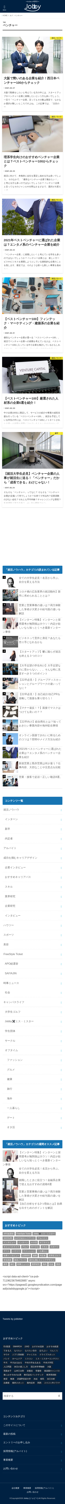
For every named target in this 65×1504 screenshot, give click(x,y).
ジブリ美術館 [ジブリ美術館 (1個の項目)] (18, 1354)
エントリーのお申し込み (16, 1442)
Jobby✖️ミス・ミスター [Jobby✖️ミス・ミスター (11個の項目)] (44, 1234)
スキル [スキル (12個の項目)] (45, 1247)
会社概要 (15, 1488)
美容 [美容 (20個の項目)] (58, 1264)
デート (11, 1117)
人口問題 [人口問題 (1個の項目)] (7, 1367)
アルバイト (9, 848)
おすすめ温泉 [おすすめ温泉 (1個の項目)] (38, 1346)
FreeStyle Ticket (13, 954)
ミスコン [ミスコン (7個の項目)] (29, 1359)
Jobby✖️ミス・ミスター (19, 1021)
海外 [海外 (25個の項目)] (45, 1264)
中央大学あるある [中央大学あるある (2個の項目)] (33, 1362)
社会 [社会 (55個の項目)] (51, 1264)
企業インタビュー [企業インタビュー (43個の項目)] (11, 1255)
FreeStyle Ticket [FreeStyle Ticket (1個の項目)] (24, 1234)
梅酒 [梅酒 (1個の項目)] (12, 1379)
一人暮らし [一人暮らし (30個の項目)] (43, 1251)
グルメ (11, 1069)
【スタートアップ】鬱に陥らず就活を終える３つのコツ (40, 653)
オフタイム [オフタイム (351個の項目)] (45, 1242)
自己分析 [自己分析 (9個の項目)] (51, 1379)
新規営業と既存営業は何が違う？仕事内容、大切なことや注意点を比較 (40, 765)
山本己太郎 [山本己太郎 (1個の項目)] (19, 1371)
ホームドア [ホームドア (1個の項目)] (17, 1359)
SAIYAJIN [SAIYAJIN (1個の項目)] (8, 1238)
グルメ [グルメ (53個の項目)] (25, 1247)
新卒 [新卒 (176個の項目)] (5, 1264)
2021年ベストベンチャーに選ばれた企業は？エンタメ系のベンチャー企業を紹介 (40, 752)
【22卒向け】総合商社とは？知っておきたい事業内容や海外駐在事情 (40, 723)
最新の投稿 (9, 1434)
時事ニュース (11, 982)
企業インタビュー (15, 867)
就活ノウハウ (11, 809)
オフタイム (11, 1050)
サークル (10, 1040)
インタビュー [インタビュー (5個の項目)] (9, 1242)
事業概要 (8, 1460)
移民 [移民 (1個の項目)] (42, 1379)
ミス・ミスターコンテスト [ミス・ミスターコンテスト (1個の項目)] (47, 1359)
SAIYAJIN (11, 973)
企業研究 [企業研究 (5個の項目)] (26, 1255)
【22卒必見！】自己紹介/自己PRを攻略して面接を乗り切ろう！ (39, 696)
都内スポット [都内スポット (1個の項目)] (18, 1383)
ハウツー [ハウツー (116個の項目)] (16, 1251)
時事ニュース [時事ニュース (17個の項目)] (23, 1264)
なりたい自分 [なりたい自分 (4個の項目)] (31, 1350)
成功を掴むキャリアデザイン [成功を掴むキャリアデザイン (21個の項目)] (41, 1260)
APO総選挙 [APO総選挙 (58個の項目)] (9, 1234)
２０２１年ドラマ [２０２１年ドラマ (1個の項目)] (52, 1383)
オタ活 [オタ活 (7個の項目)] (34, 1242)
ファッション (15, 1059)
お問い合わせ (10, 1468)
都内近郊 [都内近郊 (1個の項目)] (31, 1383)
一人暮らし (13, 1107)
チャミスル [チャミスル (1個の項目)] (32, 1354)
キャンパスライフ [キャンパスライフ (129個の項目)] (11, 1247)
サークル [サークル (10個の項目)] (35, 1247)
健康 (9, 1079)
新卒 (7, 828)
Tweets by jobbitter (13, 1319)
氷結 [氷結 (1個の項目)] (35, 1379)
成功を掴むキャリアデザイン (20, 857)
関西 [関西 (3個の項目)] (39, 1383)
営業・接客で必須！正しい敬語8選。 (40, 776)
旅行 (9, 1088)
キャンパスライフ (13, 1002)
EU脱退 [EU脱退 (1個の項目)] (7, 1346)
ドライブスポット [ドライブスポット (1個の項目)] (47, 1354)
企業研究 (10, 905)
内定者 (9, 838)
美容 (6, 944)
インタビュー (13, 915)
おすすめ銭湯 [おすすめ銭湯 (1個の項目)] (52, 1346)
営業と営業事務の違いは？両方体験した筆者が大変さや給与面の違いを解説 (40, 609)
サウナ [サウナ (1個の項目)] (6, 1354)
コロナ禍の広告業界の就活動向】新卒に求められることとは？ (40, 593)
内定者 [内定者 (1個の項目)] (43, 1255)
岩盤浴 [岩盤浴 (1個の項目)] (30, 1371)
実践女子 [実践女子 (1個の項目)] (7, 1371)
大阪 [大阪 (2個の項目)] (49, 1367)
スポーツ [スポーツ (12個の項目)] (54, 1247)
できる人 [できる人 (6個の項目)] (7, 1350)
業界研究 (10, 896)
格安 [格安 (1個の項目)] (5, 1379)
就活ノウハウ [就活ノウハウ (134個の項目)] (20, 1260)
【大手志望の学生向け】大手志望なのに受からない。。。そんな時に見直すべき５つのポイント (40, 669)
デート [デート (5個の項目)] (6, 1251)
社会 (7, 992)
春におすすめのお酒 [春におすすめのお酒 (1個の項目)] (12, 1375)
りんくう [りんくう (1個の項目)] (54, 1350)
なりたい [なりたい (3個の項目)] (18, 1350)
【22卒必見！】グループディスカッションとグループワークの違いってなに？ (40, 683)
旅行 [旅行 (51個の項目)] (12, 1264)
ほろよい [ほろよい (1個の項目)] (43, 1350)
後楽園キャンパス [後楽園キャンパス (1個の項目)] (52, 1371)
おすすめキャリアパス (18, 876)
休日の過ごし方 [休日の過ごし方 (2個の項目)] (21, 1367)
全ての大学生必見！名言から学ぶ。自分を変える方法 (40, 579)
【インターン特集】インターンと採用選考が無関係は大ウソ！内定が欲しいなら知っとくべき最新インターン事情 (32, 625)
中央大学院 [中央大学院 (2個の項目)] (48, 1362)
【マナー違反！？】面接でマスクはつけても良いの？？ (40, 709)
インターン (11, 819)
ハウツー (8, 925)
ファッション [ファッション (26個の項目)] (29, 1251)
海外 (9, 1098)
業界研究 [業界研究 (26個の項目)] (36, 1264)
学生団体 (10, 1030)
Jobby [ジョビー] (31, 1498)
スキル (9, 886)
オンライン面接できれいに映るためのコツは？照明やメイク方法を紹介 (40, 737)
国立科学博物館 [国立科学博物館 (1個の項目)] (37, 1367)
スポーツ (8, 934)
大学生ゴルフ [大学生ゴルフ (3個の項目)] (54, 1255)
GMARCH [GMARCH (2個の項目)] (17, 1346)
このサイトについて (14, 1425)
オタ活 (11, 1127)
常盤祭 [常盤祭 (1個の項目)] (38, 1371)
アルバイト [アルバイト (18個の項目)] (42, 1238)
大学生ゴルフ (13, 1011)
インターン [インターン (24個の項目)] (23, 1242)
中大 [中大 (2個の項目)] (5, 1362)
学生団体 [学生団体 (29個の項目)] (7, 1260)
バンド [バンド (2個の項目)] (6, 1359)
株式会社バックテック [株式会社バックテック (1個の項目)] (33, 1375)
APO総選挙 (11, 963)
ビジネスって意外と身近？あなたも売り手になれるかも (40, 640)
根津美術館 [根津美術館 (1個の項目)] (51, 1375)
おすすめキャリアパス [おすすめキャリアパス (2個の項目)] (25, 1238)
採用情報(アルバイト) (15, 1451)
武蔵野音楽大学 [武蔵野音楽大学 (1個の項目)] (24, 1379)
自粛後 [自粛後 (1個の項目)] (6, 1383)
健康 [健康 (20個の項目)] (35, 1255)
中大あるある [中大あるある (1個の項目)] (16, 1362)
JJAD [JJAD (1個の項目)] (27, 1346)
